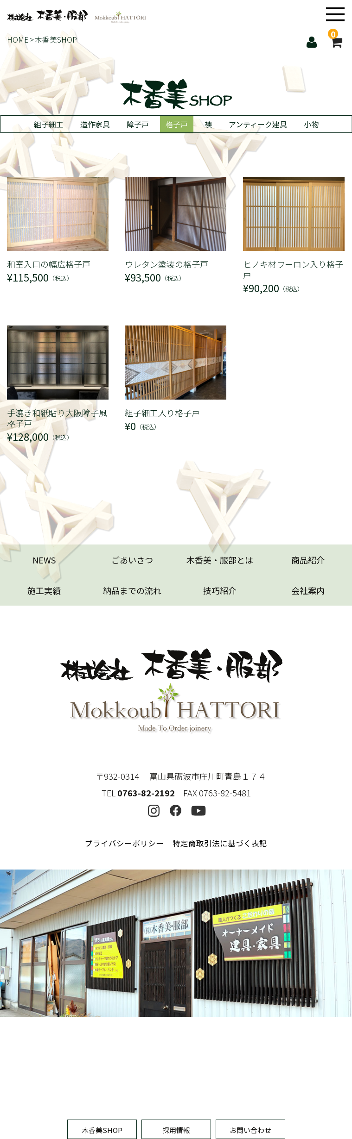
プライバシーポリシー (124, 783)
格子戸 (177, 124)
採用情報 (176, 1130)
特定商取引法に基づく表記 (220, 783)
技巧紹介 (220, 590)
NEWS (44, 560)
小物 (311, 124)
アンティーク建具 (258, 124)
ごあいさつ (132, 560)
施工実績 (44, 590)
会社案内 (308, 590)
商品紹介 (308, 560)
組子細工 (49, 124)
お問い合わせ (250, 1130)
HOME (18, 39)
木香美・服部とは (219, 560)
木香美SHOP (102, 1130)
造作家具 (95, 124)
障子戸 (138, 124)
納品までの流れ (132, 590)
